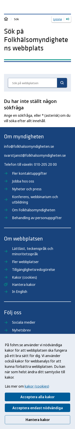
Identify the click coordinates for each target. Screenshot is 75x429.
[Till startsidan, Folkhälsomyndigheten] (20, 7)
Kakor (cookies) (24, 277)
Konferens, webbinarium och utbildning (35, 199)
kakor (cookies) (37, 386)
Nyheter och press (26, 189)
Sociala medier (23, 322)
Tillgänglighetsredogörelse (33, 269)
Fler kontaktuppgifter (29, 173)
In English (19, 291)
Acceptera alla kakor (37, 396)
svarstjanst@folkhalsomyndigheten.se (35, 155)
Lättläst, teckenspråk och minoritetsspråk (32, 251)
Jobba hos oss (23, 181)
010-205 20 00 (45, 164)
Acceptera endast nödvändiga (37, 407)
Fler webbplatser (25, 261)
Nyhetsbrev (21, 330)
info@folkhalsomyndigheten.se (29, 146)
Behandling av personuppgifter (37, 217)
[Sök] (62, 83)
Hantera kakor (37, 419)
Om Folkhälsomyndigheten (33, 210)
